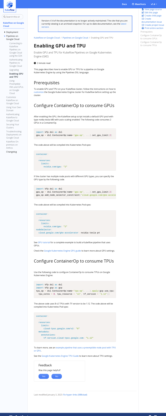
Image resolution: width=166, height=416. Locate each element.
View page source (151, 9)
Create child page (151, 15)
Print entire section (152, 28)
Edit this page (149, 12)
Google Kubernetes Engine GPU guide (62, 250)
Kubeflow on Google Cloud (47, 37)
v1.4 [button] (153, 4)
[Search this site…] (12, 16)
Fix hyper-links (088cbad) (75, 394)
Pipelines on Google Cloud (75, 37)
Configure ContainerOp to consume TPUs (151, 44)
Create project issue (152, 25)
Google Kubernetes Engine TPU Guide (60, 355)
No (56, 376)
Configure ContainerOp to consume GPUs (151, 37)
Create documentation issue (151, 20)
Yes (43, 376)
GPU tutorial (44, 242)
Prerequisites (146, 31)
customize (39, 92)
